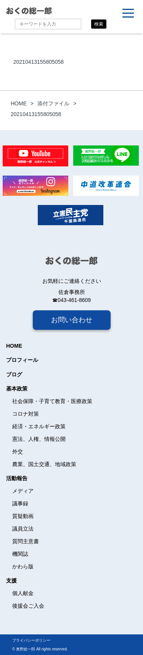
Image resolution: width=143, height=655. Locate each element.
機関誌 (20, 554)
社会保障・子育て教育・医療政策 (52, 401)
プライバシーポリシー (31, 640)
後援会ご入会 (28, 606)
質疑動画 (23, 516)
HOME (14, 346)
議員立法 (23, 529)
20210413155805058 (38, 62)
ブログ (14, 374)
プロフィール (22, 360)
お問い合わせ (71, 320)
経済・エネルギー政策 (39, 426)
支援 (11, 581)
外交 (17, 451)
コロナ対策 (25, 414)
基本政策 (16, 389)
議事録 (20, 503)
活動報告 (16, 478)
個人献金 (23, 593)
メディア (23, 491)
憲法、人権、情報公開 (39, 439)
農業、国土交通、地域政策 (44, 464)
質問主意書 (25, 541)
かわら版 (23, 566)
